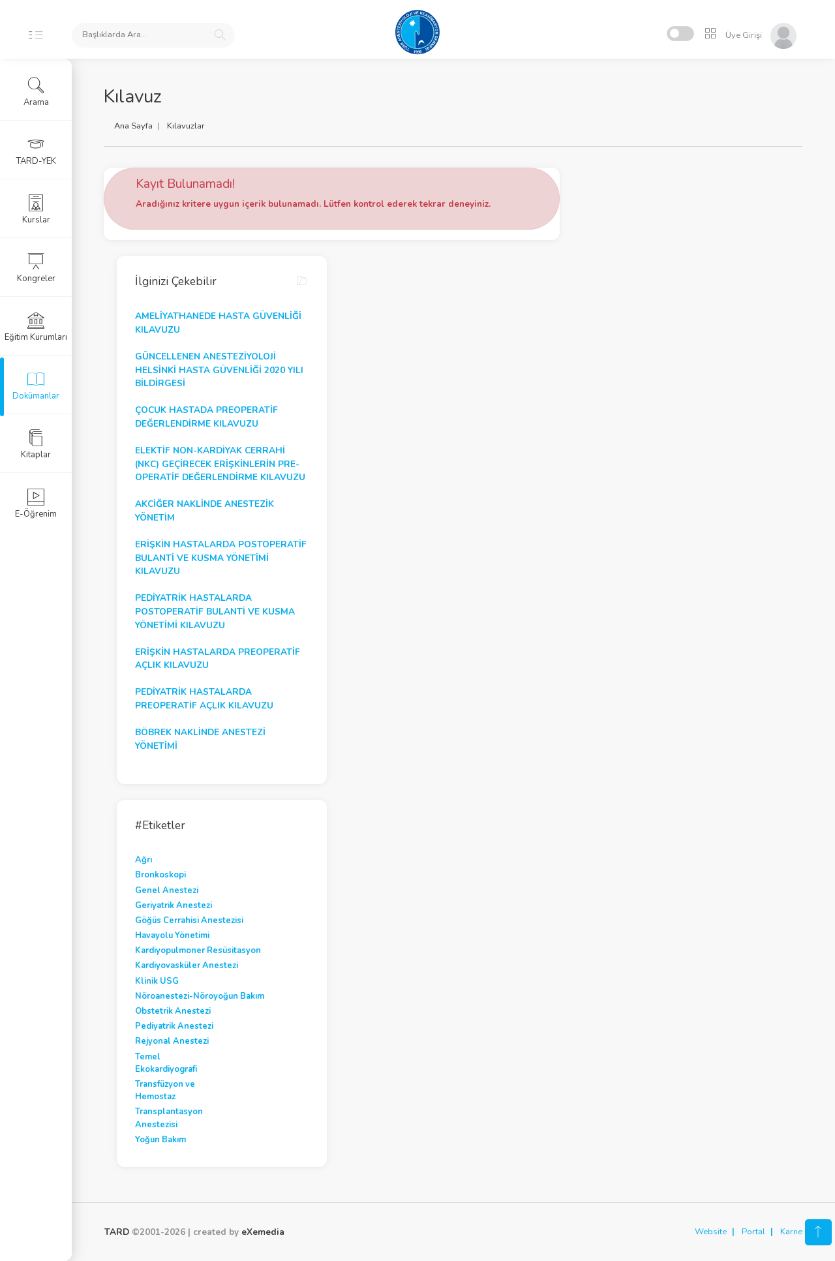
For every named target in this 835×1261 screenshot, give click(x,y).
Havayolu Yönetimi (173, 935)
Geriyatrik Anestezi (174, 905)
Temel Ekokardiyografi (167, 1063)
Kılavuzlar (186, 126)
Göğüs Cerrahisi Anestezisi (190, 920)
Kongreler (36, 268)
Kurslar (36, 209)
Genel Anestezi (167, 890)
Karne (791, 1232)
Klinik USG (157, 981)
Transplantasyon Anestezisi (170, 1118)
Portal (753, 1232)
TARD (116, 1232)
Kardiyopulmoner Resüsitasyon (199, 950)
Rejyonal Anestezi (172, 1041)
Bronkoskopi (161, 875)
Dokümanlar (35, 385)
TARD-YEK (36, 150)
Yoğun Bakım (161, 1140)
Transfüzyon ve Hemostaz (166, 1090)
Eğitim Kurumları (36, 327)
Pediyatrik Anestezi (175, 1026)
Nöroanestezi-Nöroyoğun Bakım (200, 996)
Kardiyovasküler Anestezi (187, 965)
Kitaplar (36, 444)
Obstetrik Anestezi (173, 1011)
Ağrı (144, 860)
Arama (36, 92)
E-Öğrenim (36, 503)
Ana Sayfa (134, 126)
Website (711, 1232)
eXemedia (262, 1232)
